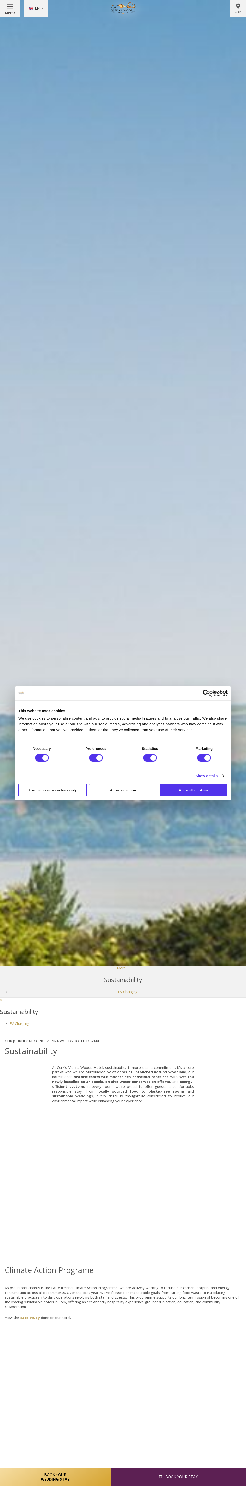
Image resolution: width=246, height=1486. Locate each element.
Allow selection (123, 790)
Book (181, 1477)
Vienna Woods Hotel (123, 8)
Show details (207, 775)
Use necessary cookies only (53, 790)
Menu (10, 12)
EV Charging (128, 991)
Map (238, 8)
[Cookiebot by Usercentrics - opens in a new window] (206, 693)
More (123, 967)
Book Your (55, 1477)
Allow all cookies (193, 790)
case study (29, 1317)
